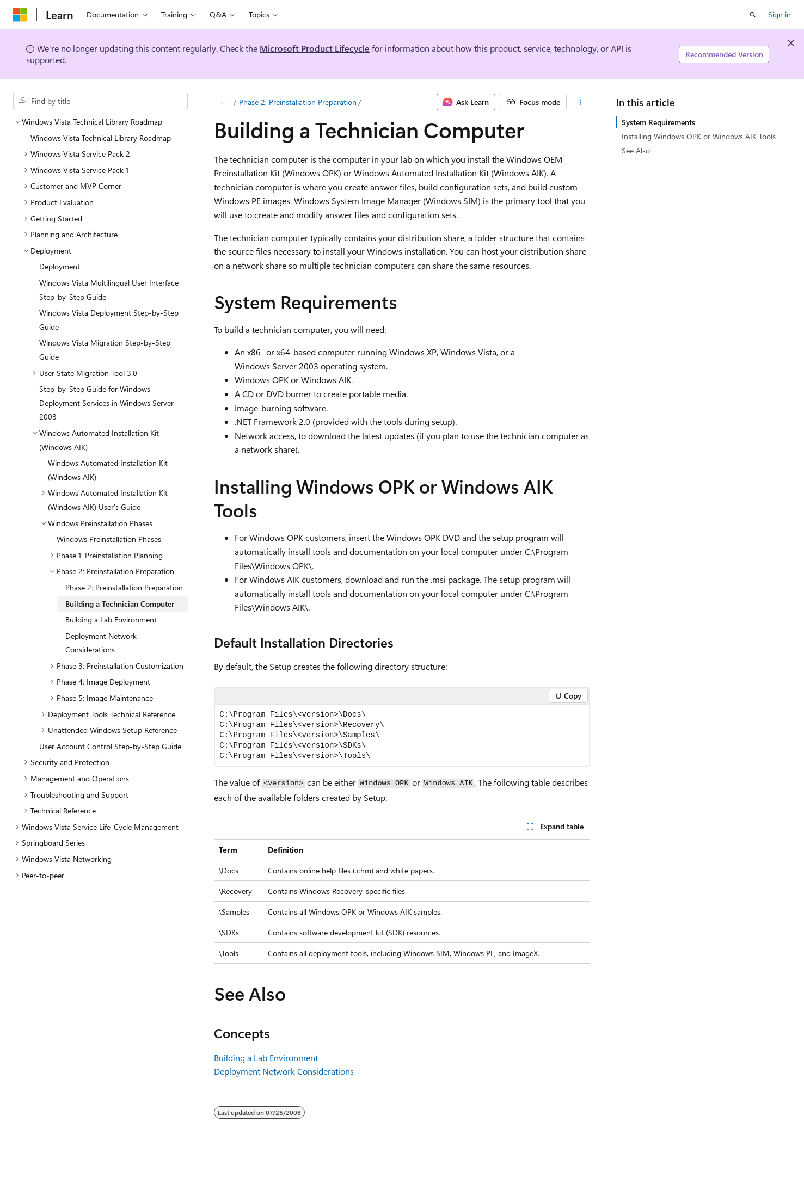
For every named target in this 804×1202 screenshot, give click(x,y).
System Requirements (658, 122)
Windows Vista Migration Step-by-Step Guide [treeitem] (104, 349)
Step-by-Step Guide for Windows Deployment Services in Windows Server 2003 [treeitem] (106, 403)
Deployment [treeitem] (59, 266)
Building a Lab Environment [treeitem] (111, 619)
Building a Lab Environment (266, 1057)
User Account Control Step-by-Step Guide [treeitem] (110, 746)
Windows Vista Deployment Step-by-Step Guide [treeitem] (109, 319)
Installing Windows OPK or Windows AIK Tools (699, 136)
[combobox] (100, 101)
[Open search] (753, 14)
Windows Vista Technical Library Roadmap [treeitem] (100, 138)
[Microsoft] (20, 15)
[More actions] (580, 102)
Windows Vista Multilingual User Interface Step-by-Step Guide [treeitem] (109, 290)
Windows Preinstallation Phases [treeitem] (109, 539)
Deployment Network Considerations (284, 1071)
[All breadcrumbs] (223, 102)
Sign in (779, 14)
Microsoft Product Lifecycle (315, 48)
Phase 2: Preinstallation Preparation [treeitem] (124, 587)
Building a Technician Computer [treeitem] (119, 604)
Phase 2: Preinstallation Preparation (298, 102)
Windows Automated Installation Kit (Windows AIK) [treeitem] (108, 470)
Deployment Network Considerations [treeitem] (101, 643)
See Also (636, 150)
